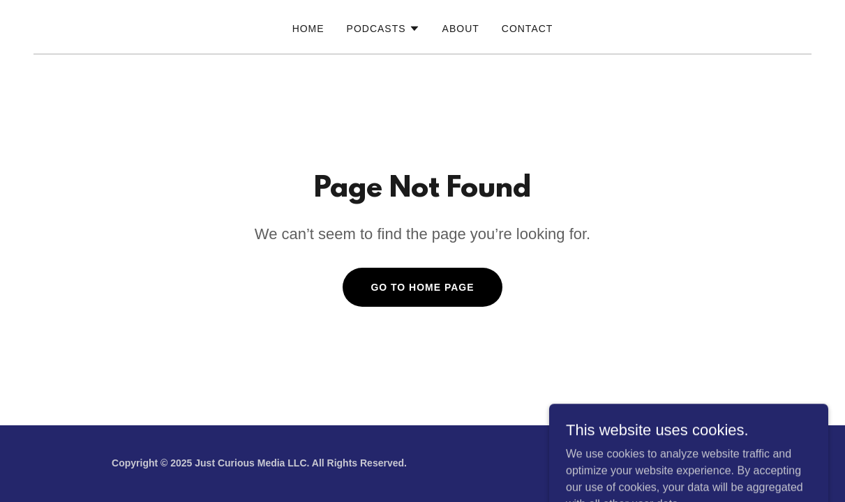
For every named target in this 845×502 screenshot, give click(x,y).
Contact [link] (527, 28)
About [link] (460, 28)
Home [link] (308, 28)
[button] (383, 28)
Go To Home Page (422, 287)
